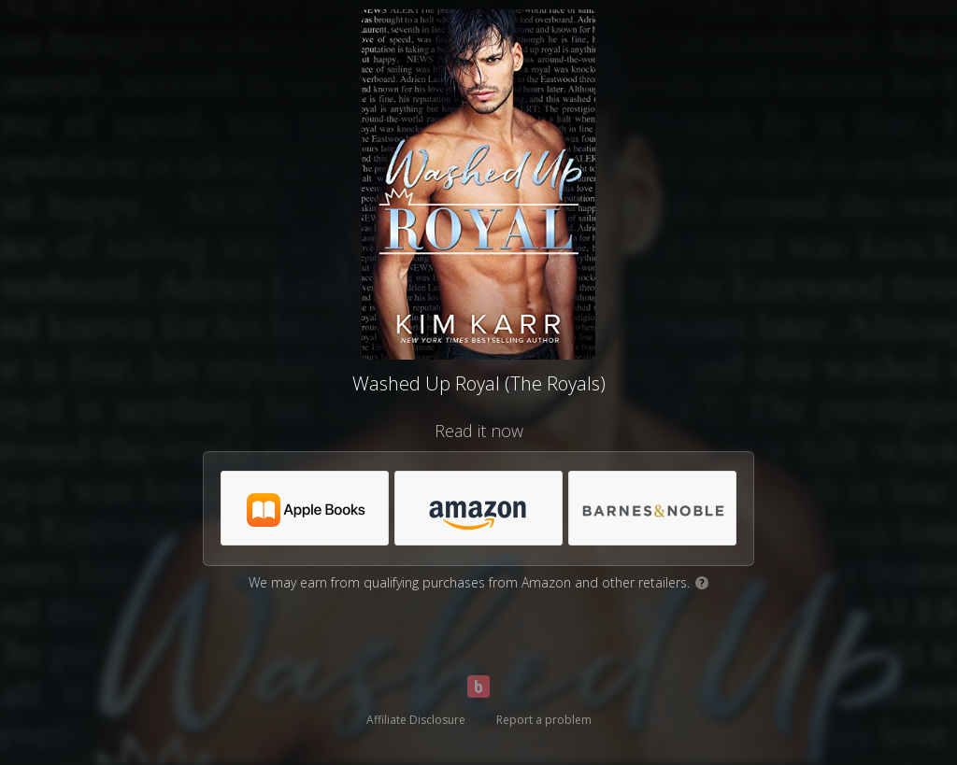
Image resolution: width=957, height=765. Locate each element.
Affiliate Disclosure (415, 720)
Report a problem (544, 720)
